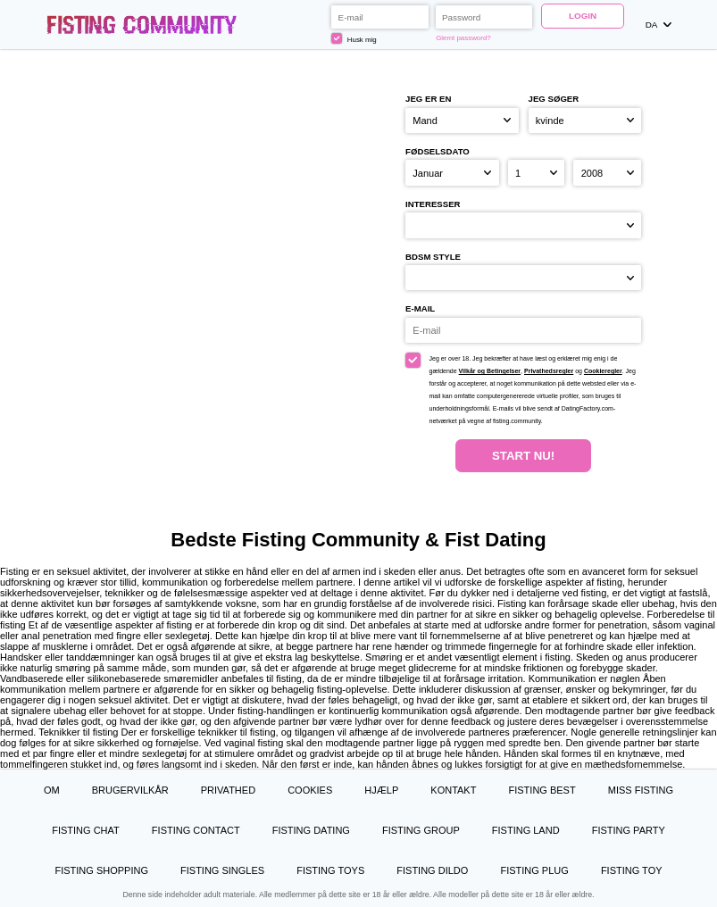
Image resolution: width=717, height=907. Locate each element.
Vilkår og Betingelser (490, 371)
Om (52, 790)
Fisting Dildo (432, 870)
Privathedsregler (548, 371)
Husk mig (354, 38)
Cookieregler (603, 371)
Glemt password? (463, 38)
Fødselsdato (437, 151)
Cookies (310, 790)
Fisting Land (526, 830)
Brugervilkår (130, 790)
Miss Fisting (640, 790)
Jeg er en (428, 99)
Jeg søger (554, 99)
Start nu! (523, 455)
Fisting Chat (86, 830)
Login (582, 16)
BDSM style (433, 257)
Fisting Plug (534, 870)
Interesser (432, 204)
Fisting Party (628, 830)
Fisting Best (542, 790)
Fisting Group (421, 830)
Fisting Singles (222, 870)
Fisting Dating (311, 830)
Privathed (228, 790)
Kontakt (453, 790)
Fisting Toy (632, 870)
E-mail (420, 308)
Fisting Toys (330, 870)
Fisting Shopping (101, 870)
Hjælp (381, 790)
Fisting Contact (196, 830)
